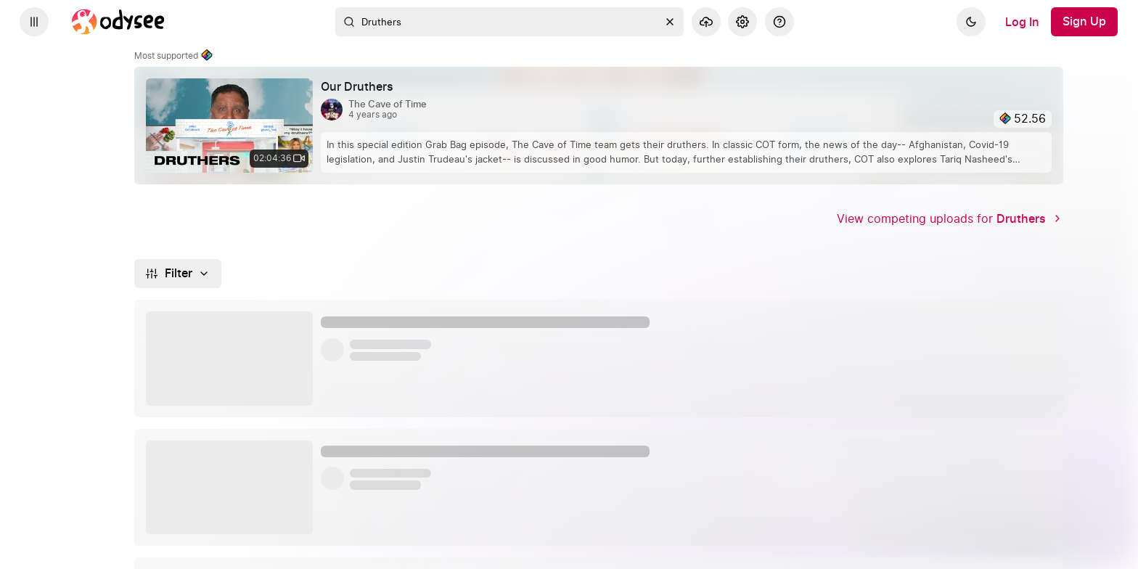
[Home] (118, 21)
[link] (598, 125)
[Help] (779, 21)
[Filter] (178, 273)
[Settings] (742, 21)
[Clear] (670, 21)
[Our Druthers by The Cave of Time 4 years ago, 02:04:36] (363, 87)
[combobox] (509, 21)
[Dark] (971, 21)
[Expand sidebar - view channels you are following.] (34, 21)
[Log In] (1022, 21)
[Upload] (706, 21)
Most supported (173, 55)
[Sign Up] (1084, 21)
